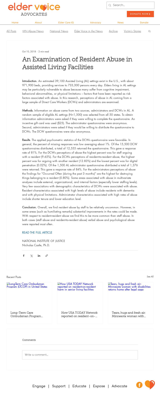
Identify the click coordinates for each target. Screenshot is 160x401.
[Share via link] (46, 255)
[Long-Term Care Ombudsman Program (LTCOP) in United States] (29, 295)
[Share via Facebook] (23, 255)
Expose (99, 386)
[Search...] (130, 5)
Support (59, 386)
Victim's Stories (132, 31)
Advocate (119, 386)
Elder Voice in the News (88, 31)
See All (150, 276)
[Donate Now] (140, 14)
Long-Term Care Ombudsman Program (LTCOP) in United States (26, 315)
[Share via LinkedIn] (39, 255)
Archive (113, 31)
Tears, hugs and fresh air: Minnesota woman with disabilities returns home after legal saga (129, 315)
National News (59, 31)
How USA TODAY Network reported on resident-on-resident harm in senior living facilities (79, 315)
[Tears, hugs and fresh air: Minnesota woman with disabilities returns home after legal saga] (130, 295)
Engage (38, 386)
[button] (38, 21)
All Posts (11, 31)
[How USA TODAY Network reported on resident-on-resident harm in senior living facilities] (80, 295)
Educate (79, 386)
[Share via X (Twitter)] (31, 255)
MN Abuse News (33, 31)
